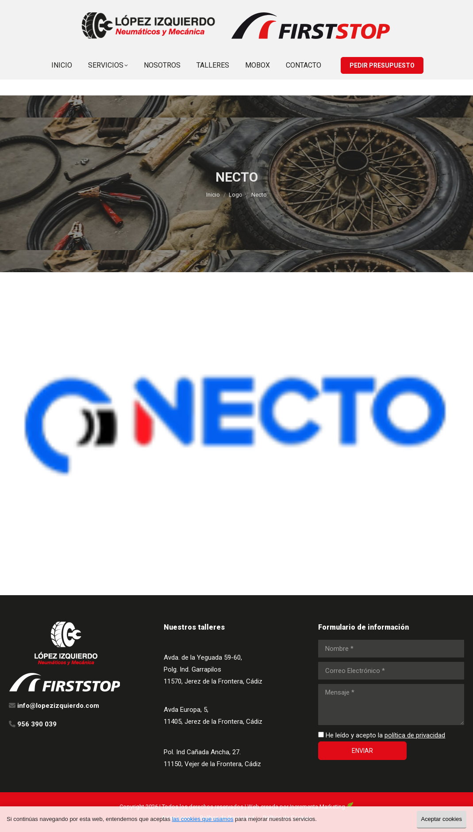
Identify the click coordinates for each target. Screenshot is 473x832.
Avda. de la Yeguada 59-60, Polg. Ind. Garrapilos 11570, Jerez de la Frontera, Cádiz (213, 669)
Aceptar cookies (441, 819)
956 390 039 (343, 8)
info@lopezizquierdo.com (412, 8)
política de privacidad (415, 735)
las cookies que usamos (203, 819)
